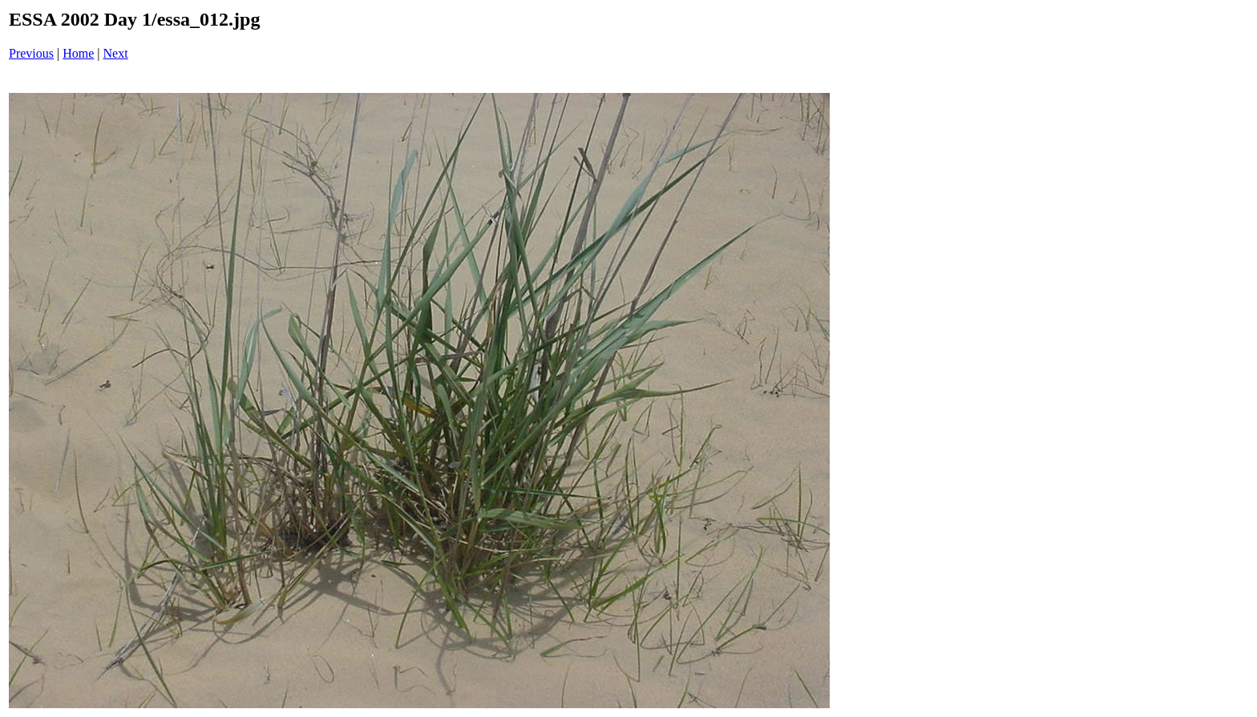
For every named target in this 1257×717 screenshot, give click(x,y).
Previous (31, 53)
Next (115, 53)
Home (78, 53)
